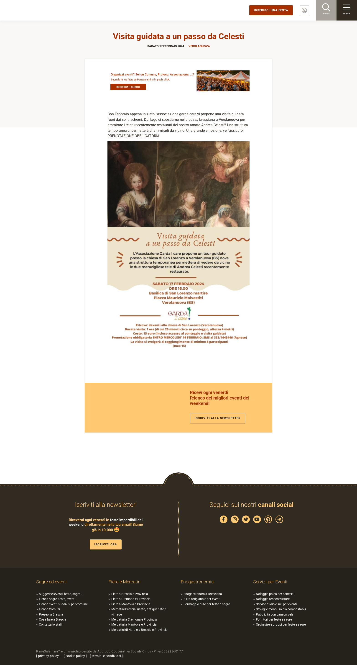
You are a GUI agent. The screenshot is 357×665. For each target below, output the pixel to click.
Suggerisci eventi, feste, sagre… (60, 594)
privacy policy (48, 656)
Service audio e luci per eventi (276, 604)
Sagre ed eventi (51, 582)
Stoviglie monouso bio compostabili (281, 609)
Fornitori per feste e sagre (274, 619)
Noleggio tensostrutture (273, 599)
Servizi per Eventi (270, 582)
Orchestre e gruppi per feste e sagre (281, 624)
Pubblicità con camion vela (274, 614)
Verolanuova (199, 46)
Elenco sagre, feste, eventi (57, 599)
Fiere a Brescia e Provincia (129, 594)
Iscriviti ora (105, 544)
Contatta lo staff (50, 624)
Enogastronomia (197, 582)
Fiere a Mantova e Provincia (130, 604)
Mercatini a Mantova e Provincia (134, 624)
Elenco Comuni (49, 609)
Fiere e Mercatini (125, 582)
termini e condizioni (106, 656)
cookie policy (75, 656)
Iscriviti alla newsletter (217, 418)
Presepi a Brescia (51, 614)
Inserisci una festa (271, 10)
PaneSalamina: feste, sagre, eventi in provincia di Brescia (35, 10)
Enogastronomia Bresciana (203, 594)
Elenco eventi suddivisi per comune (63, 604)
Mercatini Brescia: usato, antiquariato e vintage (138, 611)
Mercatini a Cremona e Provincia (134, 619)
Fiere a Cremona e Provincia (130, 599)
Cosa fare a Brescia (52, 619)
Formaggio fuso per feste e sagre (207, 604)
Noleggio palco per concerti (275, 594)
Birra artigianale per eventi (202, 599)
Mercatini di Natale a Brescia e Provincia (139, 629)
